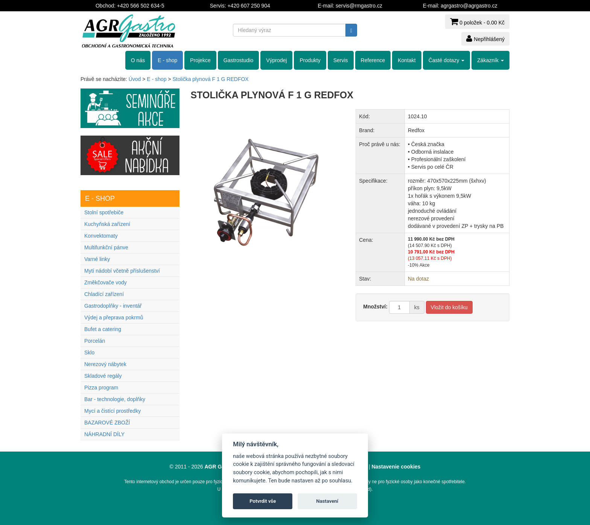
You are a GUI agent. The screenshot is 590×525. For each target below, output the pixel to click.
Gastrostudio (238, 60)
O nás (138, 60)
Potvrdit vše (262, 501)
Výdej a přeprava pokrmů (113, 317)
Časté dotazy (447, 60)
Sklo (89, 352)
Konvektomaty (101, 236)
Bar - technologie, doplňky (114, 399)
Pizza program (101, 388)
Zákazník (490, 60)
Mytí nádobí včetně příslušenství (122, 271)
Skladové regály (103, 376)
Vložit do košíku (449, 307)
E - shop (167, 60)
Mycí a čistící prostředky (112, 411)
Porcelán (94, 341)
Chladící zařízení (104, 294)
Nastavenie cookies (395, 467)
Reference (373, 60)
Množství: (375, 307)
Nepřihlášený (485, 38)
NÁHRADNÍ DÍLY (104, 434)
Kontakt (406, 60)
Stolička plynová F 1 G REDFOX (210, 79)
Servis (340, 60)
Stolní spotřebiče (103, 212)
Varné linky (97, 259)
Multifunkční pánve (106, 247)
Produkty (310, 60)
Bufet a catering (102, 329)
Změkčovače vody (105, 282)
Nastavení (327, 501)
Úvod (135, 79)
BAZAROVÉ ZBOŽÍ (107, 423)
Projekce (200, 60)
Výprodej (276, 60)
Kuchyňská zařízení (107, 224)
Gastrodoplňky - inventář (113, 306)
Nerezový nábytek (105, 364)
